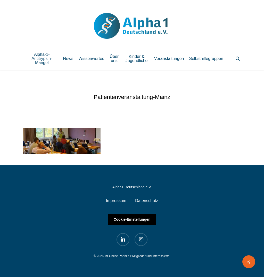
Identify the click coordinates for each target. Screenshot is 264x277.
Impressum (116, 200)
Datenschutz (146, 200)
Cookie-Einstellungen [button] (131, 219)
